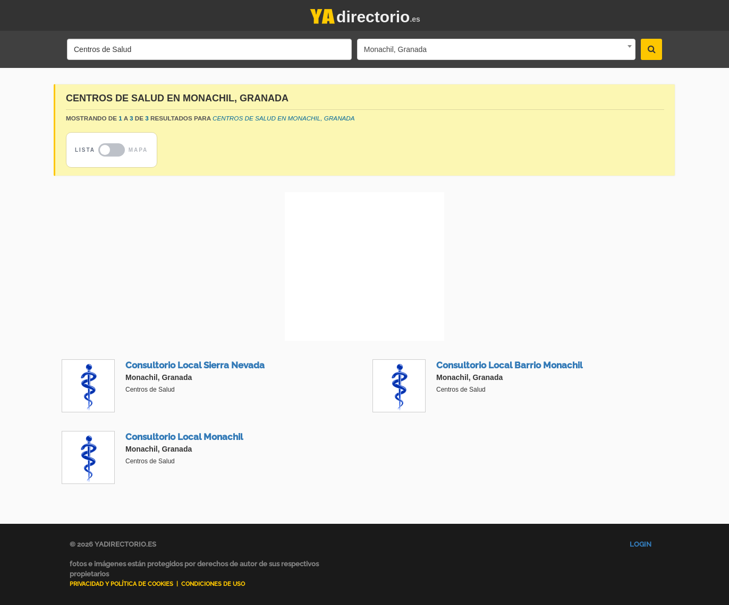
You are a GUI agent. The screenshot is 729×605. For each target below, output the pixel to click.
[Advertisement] (364, 266)
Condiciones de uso (213, 584)
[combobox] (496, 49)
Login (640, 544)
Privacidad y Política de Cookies (121, 584)
